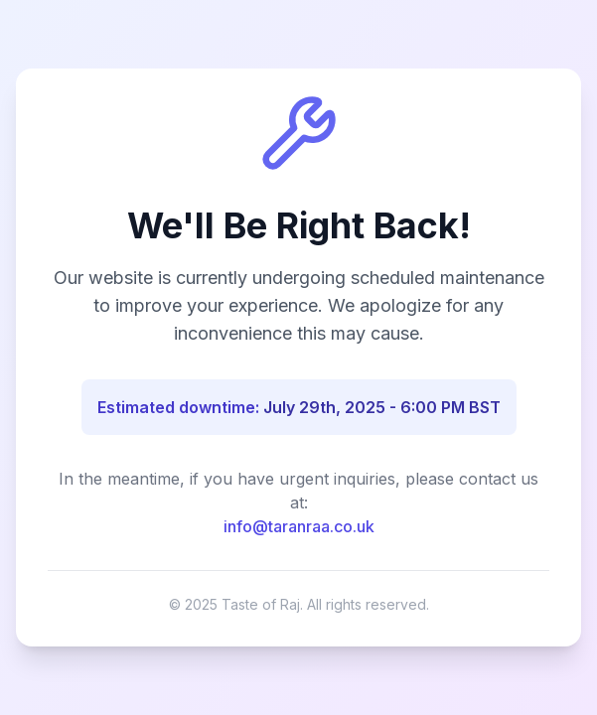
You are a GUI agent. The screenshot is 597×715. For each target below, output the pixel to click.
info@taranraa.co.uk (299, 526)
